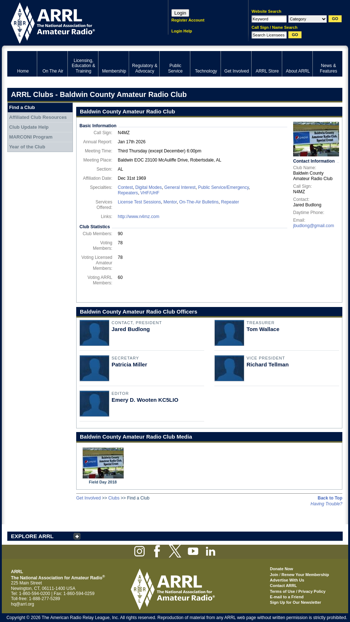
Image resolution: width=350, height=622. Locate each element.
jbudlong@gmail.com (313, 225)
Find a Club (22, 107)
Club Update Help (28, 127)
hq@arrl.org (22, 604)
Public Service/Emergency (223, 187)
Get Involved (88, 498)
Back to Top (330, 498)
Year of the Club (27, 146)
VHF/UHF (149, 192)
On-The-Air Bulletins (199, 202)
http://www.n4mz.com (138, 216)
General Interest (179, 187)
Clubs (114, 498)
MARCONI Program (30, 137)
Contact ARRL (283, 585)
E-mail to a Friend (286, 597)
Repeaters (128, 192)
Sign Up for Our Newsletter (295, 602)
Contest (125, 187)
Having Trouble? (326, 503)
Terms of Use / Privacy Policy (298, 591)
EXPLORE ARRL (32, 536)
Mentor (170, 202)
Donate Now (281, 569)
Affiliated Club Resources (38, 117)
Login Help (181, 31)
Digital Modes (148, 187)
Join (274, 574)
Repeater (230, 202)
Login (180, 13)
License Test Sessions (139, 202)
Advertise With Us (287, 580)
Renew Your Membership (305, 574)
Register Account (188, 20)
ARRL (78, 22)
